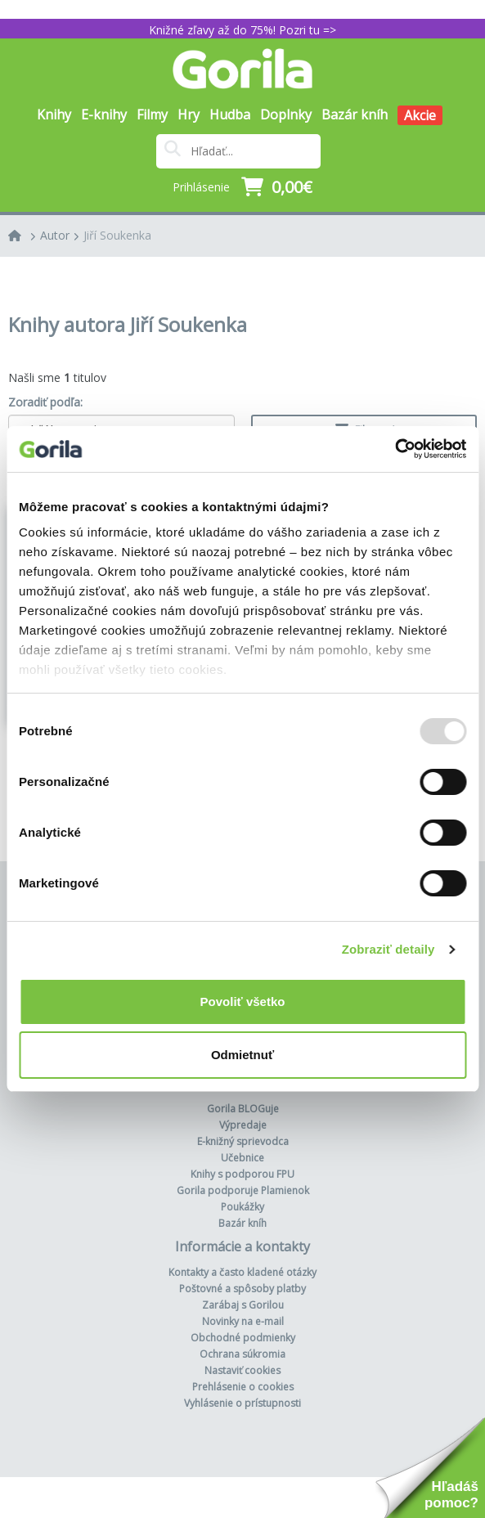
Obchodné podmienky (243, 1338)
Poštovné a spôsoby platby (242, 1289)
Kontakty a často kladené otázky (242, 1272)
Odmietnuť (242, 1055)
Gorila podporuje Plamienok (243, 1190)
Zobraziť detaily (388, 949)
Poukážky (242, 1207)
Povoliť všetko (242, 1001)
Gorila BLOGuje (243, 1109)
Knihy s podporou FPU (242, 1174)
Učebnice (242, 1158)
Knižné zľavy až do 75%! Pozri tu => (242, 30)
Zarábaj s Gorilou (243, 1305)
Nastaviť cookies (242, 1370)
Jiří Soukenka (117, 235)
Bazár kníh (354, 115)
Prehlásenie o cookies (243, 1387)
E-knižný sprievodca (243, 1141)
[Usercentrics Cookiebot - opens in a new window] (394, 449)
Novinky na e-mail (243, 1321)
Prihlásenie (201, 187)
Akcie (420, 115)
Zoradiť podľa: (45, 402)
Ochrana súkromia (242, 1354)
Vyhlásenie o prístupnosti (242, 1403)
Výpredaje (243, 1125)
